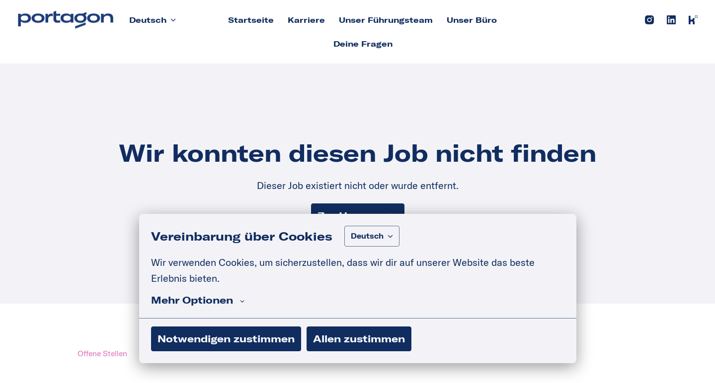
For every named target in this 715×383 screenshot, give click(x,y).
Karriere (306, 20)
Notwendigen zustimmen (226, 338)
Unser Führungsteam (386, 20)
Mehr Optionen (197, 300)
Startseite (251, 20)
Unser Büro (472, 20)
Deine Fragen (363, 44)
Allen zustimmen (359, 338)
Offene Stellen (102, 353)
